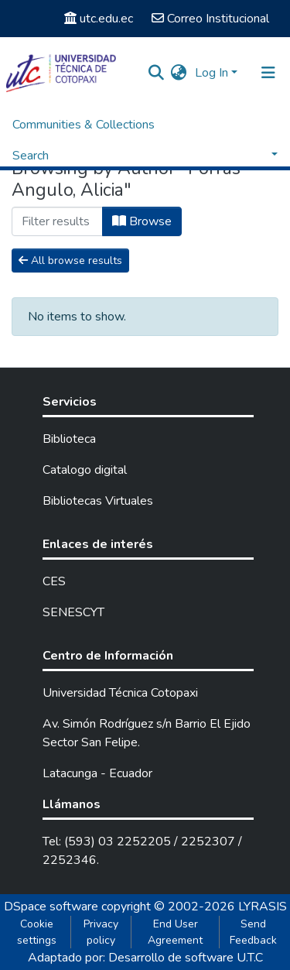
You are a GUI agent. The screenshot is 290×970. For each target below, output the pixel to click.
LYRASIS (262, 906)
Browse (142, 221)
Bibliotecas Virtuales (98, 500)
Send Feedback (253, 932)
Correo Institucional (210, 18)
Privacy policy (101, 932)
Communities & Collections (83, 124)
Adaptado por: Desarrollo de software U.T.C (145, 957)
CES (54, 581)
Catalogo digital (85, 469)
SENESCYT (73, 612)
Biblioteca (69, 438)
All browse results (70, 260)
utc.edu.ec (98, 18)
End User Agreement (175, 932)
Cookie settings (36, 932)
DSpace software (51, 906)
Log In (211, 72)
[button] (179, 72)
